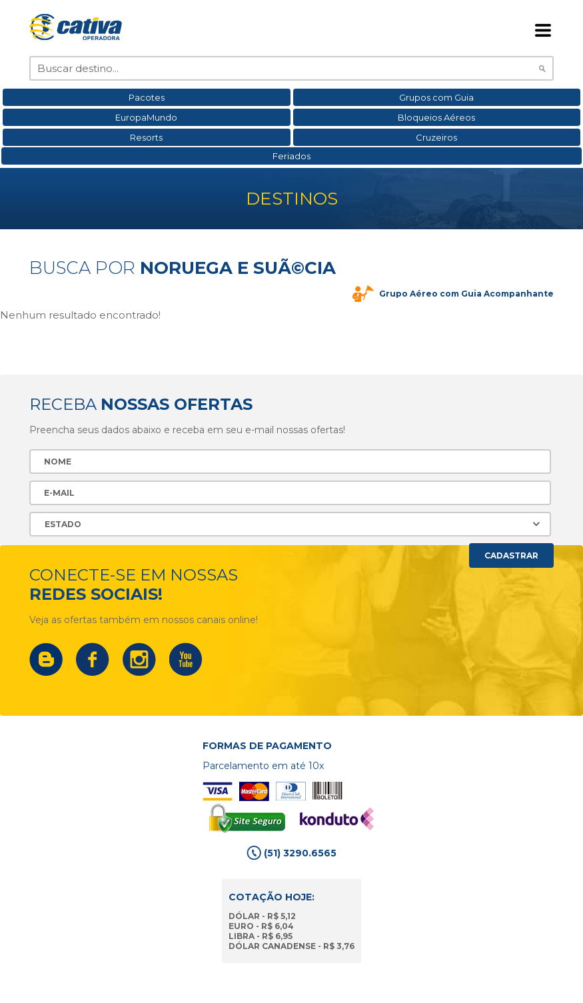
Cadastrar (511, 555)
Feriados (291, 156)
